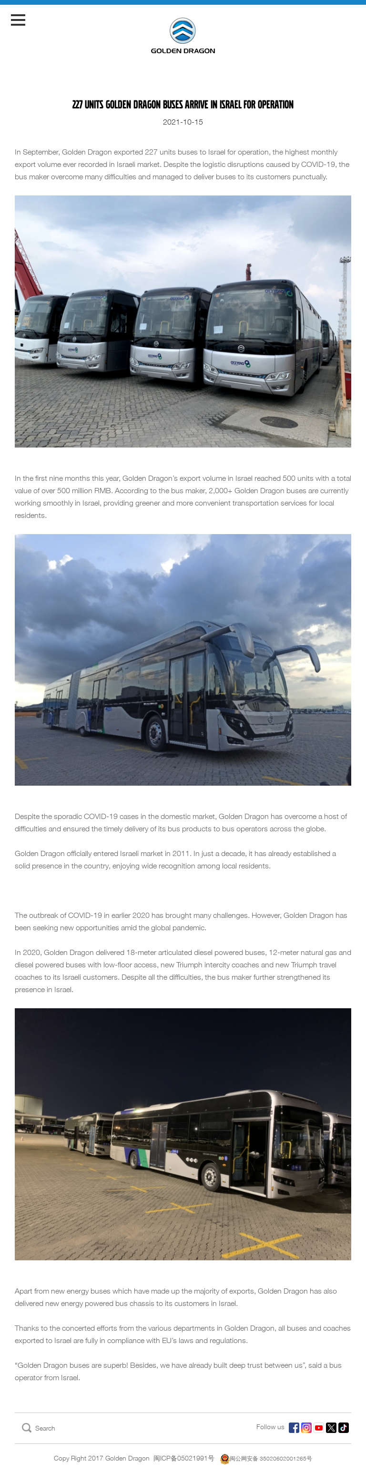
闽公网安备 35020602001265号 (266, 1458)
